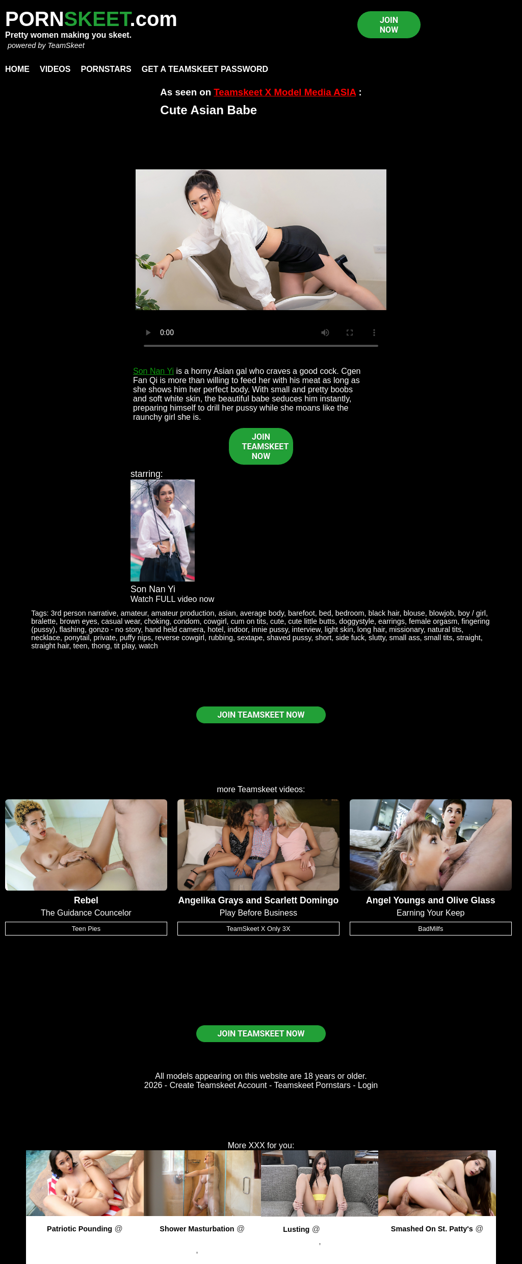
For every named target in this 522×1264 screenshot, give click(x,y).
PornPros (85, 1237)
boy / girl (472, 613)
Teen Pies (86, 928)
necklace (45, 638)
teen (80, 646)
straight (469, 638)
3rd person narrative (84, 613)
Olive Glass (471, 900)
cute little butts (311, 621)
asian (227, 613)
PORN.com (91, 19)
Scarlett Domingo (302, 900)
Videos (55, 69)
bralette (43, 621)
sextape (250, 638)
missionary (406, 629)
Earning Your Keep (430, 912)
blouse (414, 613)
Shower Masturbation (197, 1229)
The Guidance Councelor (86, 912)
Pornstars (106, 69)
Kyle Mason (344, 1241)
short (323, 638)
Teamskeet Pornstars (312, 1085)
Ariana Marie (85, 1250)
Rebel (86, 900)
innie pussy (270, 629)
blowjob (441, 613)
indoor (238, 629)
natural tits (444, 629)
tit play (124, 646)
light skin (339, 629)
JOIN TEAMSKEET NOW (265, 446)
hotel (215, 629)
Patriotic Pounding (79, 1229)
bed (325, 613)
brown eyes (78, 621)
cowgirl (215, 621)
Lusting (296, 1229)
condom (186, 621)
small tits (438, 638)
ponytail (77, 638)
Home (17, 69)
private (105, 638)
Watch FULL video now (172, 599)
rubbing (220, 638)
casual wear (120, 621)
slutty (377, 638)
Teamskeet (257, 789)
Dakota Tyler (296, 1241)
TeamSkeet (65, 45)
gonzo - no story (115, 629)
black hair (384, 613)
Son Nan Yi (153, 371)
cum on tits (248, 621)
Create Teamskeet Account (218, 1085)
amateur (133, 613)
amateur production (182, 613)
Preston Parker (227, 1250)
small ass (404, 638)
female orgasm (433, 621)
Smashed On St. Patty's (432, 1229)
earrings (391, 621)
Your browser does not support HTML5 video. (261, 239)
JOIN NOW (389, 25)
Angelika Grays (210, 900)
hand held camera (174, 629)
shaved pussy (289, 638)
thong (101, 646)
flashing (72, 629)
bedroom (349, 613)
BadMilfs (430, 928)
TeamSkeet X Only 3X (258, 928)
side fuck (349, 638)
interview (306, 629)
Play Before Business (258, 912)
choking (157, 621)
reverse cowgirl (179, 638)
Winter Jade (437, 1250)
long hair (371, 629)
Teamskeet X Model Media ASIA (285, 92)
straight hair (50, 646)
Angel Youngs (396, 900)
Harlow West (173, 1250)
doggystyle (356, 621)
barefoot (301, 613)
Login (368, 1085)
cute (277, 621)
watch (148, 646)
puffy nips (135, 638)
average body (262, 613)
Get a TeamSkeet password (205, 69)
